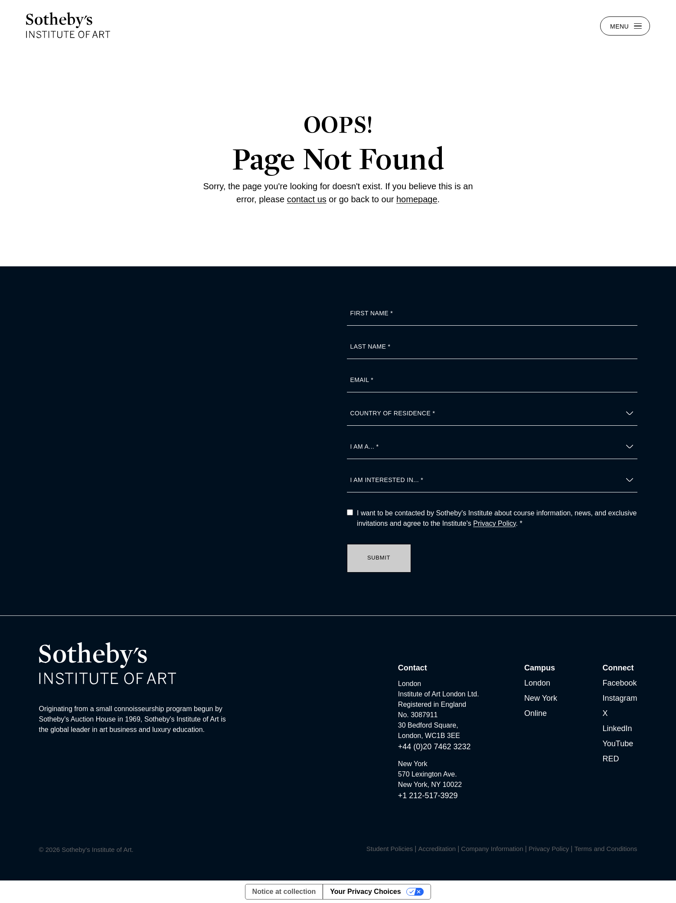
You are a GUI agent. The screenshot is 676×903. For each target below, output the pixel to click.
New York (540, 698)
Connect (618, 667)
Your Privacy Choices (365, 891)
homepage (417, 199)
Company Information (492, 848)
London (537, 683)
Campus (539, 667)
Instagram (619, 698)
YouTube (617, 743)
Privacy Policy (494, 523)
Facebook (619, 683)
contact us (307, 199)
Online (535, 713)
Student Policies (389, 848)
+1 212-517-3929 (428, 795)
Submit (378, 557)
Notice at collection (284, 891)
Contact (412, 667)
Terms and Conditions (605, 848)
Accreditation (437, 848)
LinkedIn (617, 728)
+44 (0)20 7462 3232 (434, 746)
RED (610, 758)
